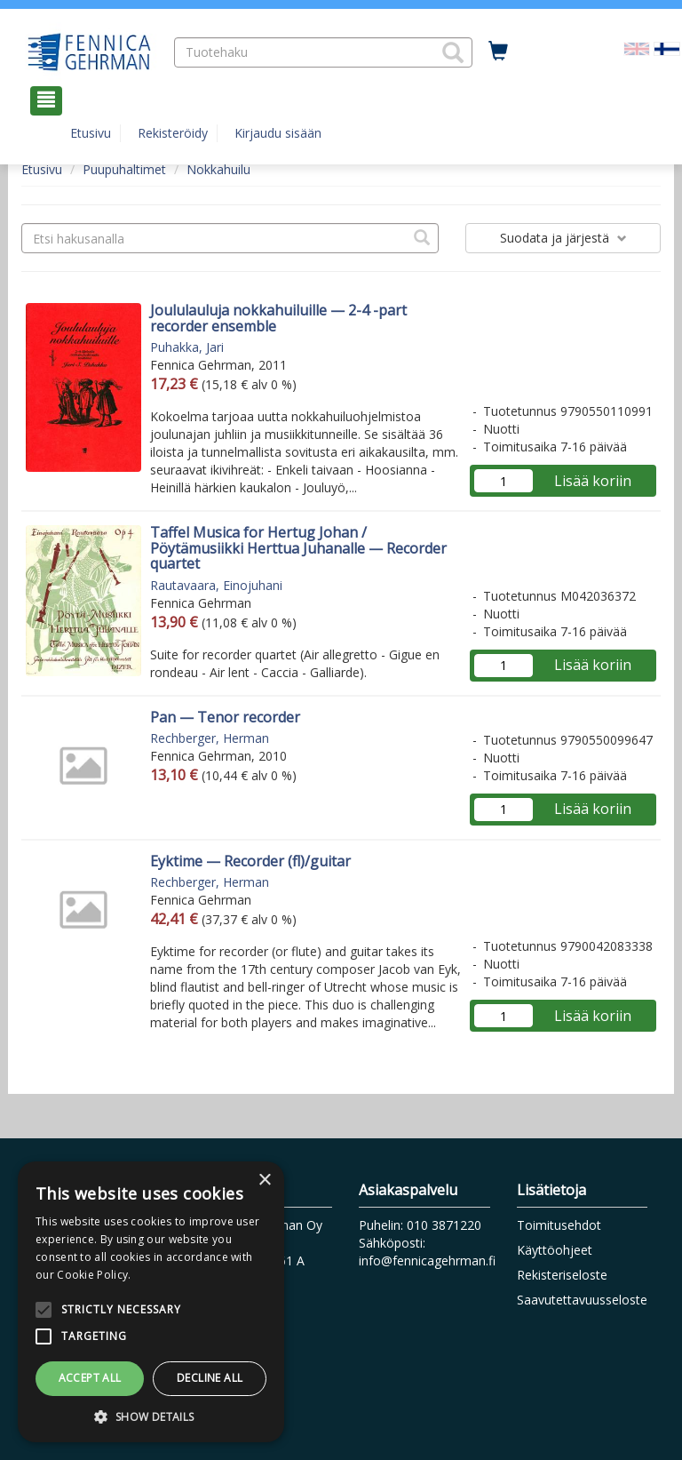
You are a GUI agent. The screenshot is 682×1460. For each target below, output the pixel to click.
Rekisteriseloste (562, 1274)
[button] (453, 52)
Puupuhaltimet (124, 169)
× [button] (264, 1180)
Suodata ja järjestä (563, 237)
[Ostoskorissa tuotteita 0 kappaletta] (498, 51)
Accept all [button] (90, 1377)
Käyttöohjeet (554, 1249)
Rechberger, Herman (209, 738)
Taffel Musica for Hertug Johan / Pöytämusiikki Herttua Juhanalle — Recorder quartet (298, 548)
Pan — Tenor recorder (225, 717)
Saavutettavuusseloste (582, 1299)
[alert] (151, 1301)
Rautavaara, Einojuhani (216, 585)
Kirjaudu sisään (277, 132)
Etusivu (90, 132)
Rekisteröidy (173, 132)
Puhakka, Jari (187, 347)
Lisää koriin (592, 481)
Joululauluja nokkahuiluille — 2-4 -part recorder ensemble (278, 318)
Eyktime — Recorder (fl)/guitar (250, 861)
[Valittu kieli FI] (667, 47)
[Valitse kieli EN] (637, 47)
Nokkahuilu (218, 169)
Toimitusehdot (559, 1225)
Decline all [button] (209, 1377)
